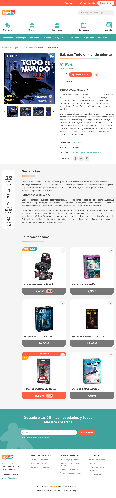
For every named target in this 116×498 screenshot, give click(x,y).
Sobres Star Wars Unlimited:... (40, 284)
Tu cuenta (94, 456)
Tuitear (81, 158)
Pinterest (87, 158)
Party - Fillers (60, 37)
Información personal (97, 460)
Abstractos (8, 37)
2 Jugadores (88, 37)
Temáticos (74, 37)
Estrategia (21, 37)
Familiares (34, 37)
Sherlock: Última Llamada (85, 389)
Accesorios (102, 37)
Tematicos (78, 142)
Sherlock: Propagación (83, 284)
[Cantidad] (62, 74)
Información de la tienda (69, 469)
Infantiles (46, 37)
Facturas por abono (96, 467)
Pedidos (92, 463)
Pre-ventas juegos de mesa (70, 473)
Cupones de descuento (98, 474)
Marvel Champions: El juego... (40, 389)
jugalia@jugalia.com (10, 478)
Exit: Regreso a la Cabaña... (39, 336)
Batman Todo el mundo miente (87, 152)
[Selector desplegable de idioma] (70, 3)
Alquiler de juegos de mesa (70, 460)
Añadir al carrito (80, 74)
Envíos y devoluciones (39, 460)
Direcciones (93, 471)
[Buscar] (96, 12)
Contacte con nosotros (40, 467)
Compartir (75, 158)
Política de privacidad (39, 463)
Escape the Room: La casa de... (89, 336)
